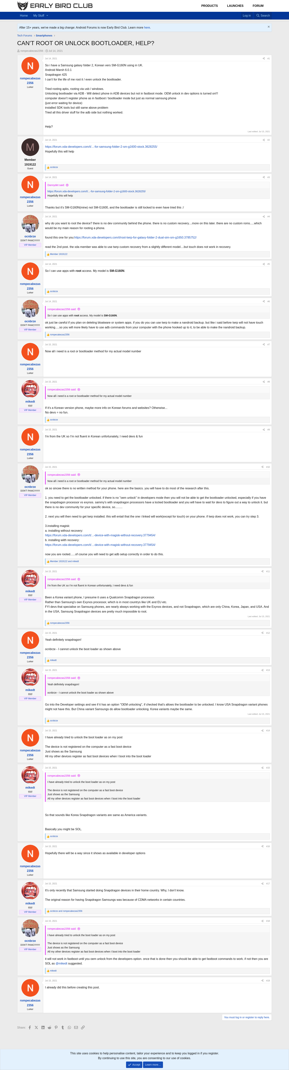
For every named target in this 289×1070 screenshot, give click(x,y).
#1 (268, 58)
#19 (268, 980)
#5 (268, 264)
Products (209, 5)
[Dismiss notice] (268, 27)
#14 (268, 730)
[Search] (263, 16)
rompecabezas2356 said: (61, 309)
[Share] (263, 58)
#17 (268, 883)
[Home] (235, 13)
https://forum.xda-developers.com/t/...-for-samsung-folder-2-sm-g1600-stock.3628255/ (101, 146)
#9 (268, 429)
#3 (268, 177)
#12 (268, 633)
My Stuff (38, 15)
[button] (47, 16)
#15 (268, 767)
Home (24, 15)
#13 (268, 670)
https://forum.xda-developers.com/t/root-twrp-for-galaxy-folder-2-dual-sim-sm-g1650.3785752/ (135, 237)
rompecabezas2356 (31, 50)
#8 (268, 381)
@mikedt (61, 963)
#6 (268, 301)
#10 (268, 467)
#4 (268, 216)
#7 (268, 344)
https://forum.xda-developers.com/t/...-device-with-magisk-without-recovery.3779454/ (100, 535)
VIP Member (30, 245)
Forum (258, 5)
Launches (235, 5)
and (64, 561)
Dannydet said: (56, 185)
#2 (268, 140)
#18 (268, 921)
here (147, 27)
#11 (268, 571)
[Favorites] (239, 13)
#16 (268, 846)
